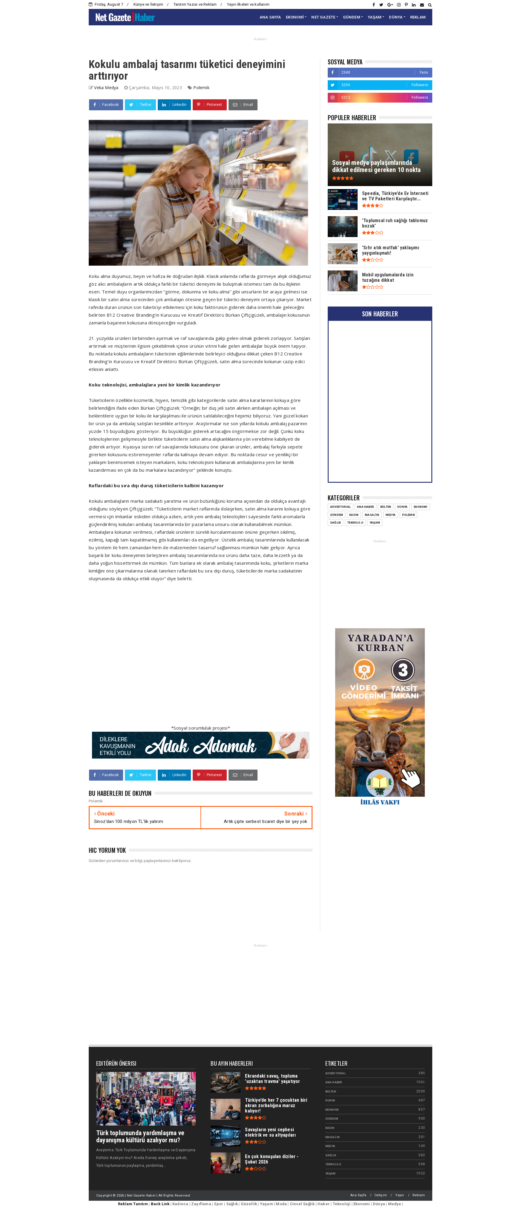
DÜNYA (395, 17)
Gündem (331, 1118)
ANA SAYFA (270, 17)
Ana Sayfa (358, 1195)
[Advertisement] (200, 657)
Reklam (419, 1195)
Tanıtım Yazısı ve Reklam (195, 4)
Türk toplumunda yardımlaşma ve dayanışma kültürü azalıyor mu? (140, 1136)
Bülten (330, 1091)
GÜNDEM (351, 17)
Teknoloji (333, 1164)
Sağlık (330, 1155)
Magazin (332, 1137)
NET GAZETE (323, 17)
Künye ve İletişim (148, 4)
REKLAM (418, 17)
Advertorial (335, 1073)
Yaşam (330, 1173)
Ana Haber (333, 1082)
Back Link (160, 1204)
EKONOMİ (295, 17)
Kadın (330, 1127)
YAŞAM (374, 17)
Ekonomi (332, 1109)
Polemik (201, 87)
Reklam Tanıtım (133, 1204)
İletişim (381, 1195)
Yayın (399, 1195)
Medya (330, 1146)
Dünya (330, 1100)
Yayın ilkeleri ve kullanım (248, 4)
